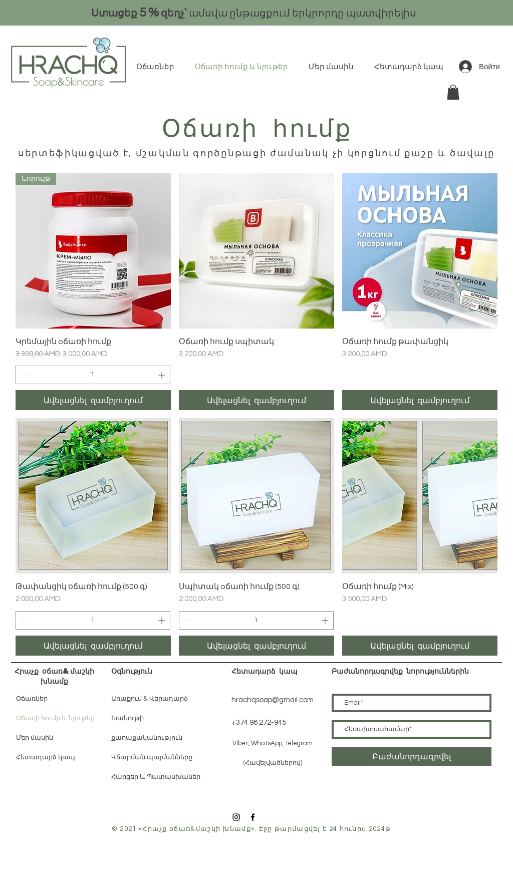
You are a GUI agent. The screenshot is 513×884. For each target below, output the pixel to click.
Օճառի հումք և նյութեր (55, 718)
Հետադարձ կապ (45, 757)
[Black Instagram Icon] (236, 817)
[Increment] (162, 375)
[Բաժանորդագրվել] (411, 756)
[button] (453, 92)
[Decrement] (23, 375)
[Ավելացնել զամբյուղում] (93, 400)
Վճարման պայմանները (151, 757)
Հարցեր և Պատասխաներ (155, 776)
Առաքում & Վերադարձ (149, 698)
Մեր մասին (34, 737)
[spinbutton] (93, 375)
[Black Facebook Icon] (253, 817)
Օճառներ (32, 698)
